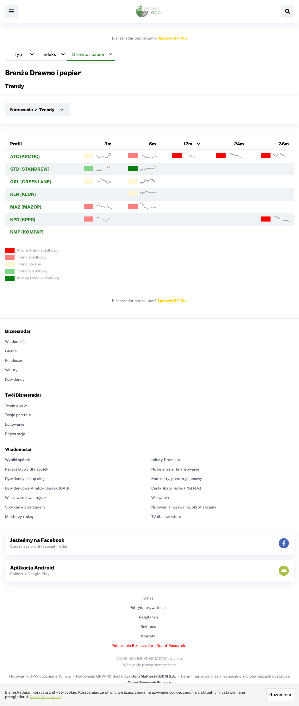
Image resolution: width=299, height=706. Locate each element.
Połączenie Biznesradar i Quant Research (148, 645)
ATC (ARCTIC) (25, 156)
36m (284, 143)
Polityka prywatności (148, 608)
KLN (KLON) (23, 194)
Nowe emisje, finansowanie (175, 469)
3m (108, 143)
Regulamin (148, 617)
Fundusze (13, 360)
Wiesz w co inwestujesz (25, 498)
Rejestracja (15, 434)
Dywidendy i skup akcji (25, 479)
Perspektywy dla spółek (26, 469)
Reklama (148, 626)
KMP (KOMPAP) (27, 231)
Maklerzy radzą (19, 516)
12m (188, 143)
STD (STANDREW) (30, 169)
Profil (16, 143)
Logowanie (14, 424)
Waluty (11, 370)
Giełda (11, 351)
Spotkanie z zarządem (25, 507)
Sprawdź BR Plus (172, 38)
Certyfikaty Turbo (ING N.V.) (176, 488)
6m (152, 143)
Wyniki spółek (17, 460)
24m (239, 143)
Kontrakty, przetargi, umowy (176, 479)
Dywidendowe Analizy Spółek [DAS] (37, 488)
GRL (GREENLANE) (30, 181)
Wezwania (160, 498)
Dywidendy (15, 379)
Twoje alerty (16, 405)
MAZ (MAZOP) (25, 207)
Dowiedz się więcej (46, 697)
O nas (148, 598)
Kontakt (148, 636)
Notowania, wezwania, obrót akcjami (183, 507)
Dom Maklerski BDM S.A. (153, 676)
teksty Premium (165, 460)
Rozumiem (280, 694)
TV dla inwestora (166, 516)
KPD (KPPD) (22, 219)
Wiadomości (15, 341)
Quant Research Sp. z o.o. (150, 682)
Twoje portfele (18, 415)
